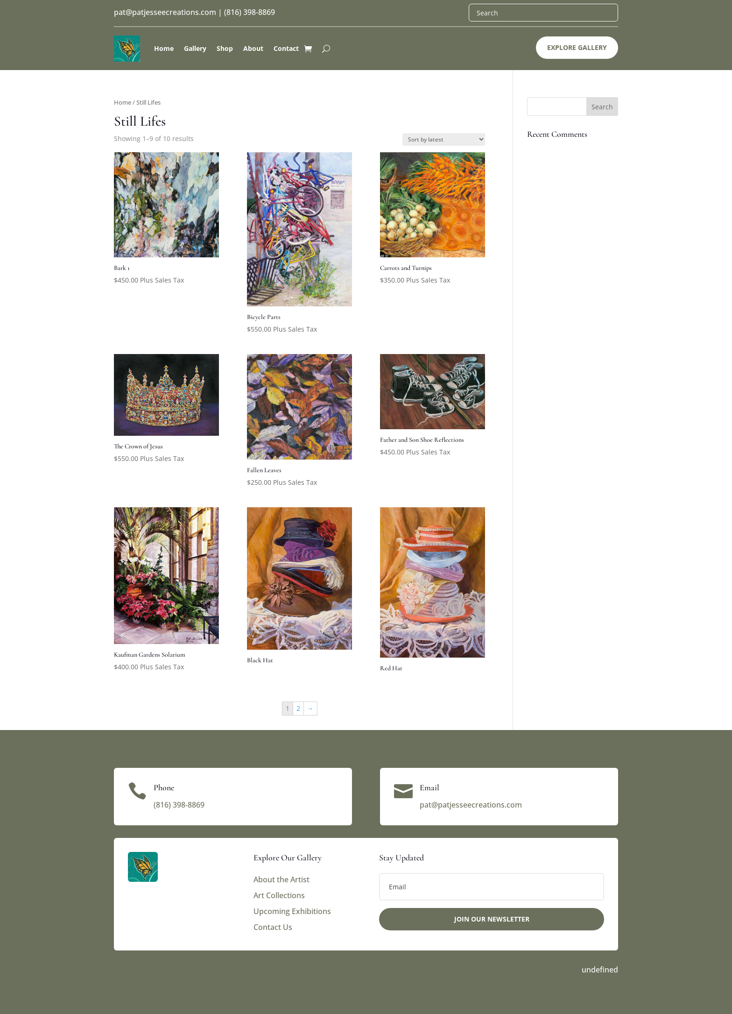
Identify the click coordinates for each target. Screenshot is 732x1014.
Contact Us (272, 927)
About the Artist (281, 879)
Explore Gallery (577, 47)
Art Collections (279, 895)
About (253, 48)
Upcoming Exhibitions (292, 911)
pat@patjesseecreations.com (165, 12)
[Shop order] (443, 139)
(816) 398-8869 (249, 12)
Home (164, 48)
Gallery (195, 48)
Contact (286, 48)
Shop (225, 48)
